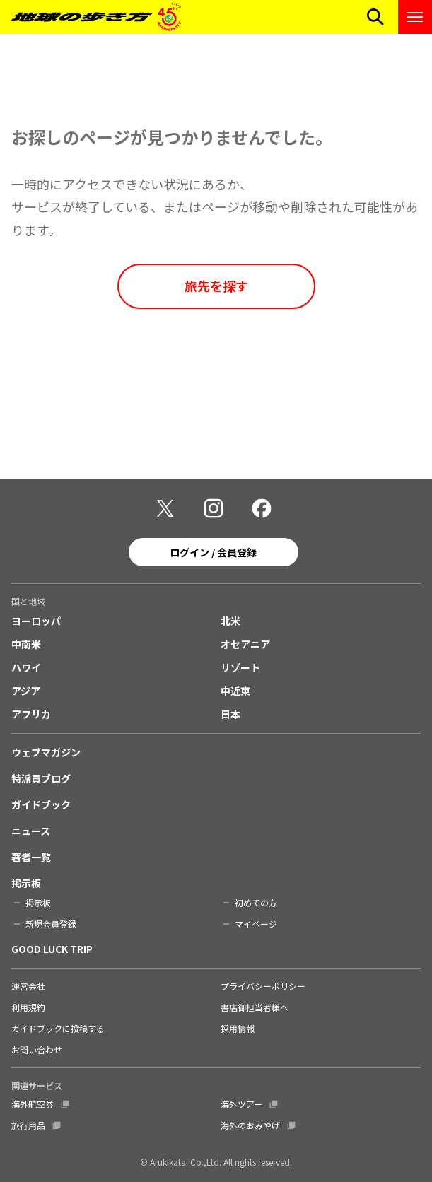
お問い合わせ (36, 1049)
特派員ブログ (41, 778)
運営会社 (28, 986)
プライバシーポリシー (263, 986)
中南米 (26, 644)
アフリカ (31, 714)
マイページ (256, 924)
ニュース (30, 831)
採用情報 (238, 1028)
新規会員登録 (50, 924)
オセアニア (245, 644)
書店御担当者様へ (254, 1007)
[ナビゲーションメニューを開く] (415, 17)
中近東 (235, 691)
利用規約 (28, 1007)
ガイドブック (41, 804)
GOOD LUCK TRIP (52, 949)
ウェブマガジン (46, 752)
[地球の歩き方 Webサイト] (96, 17)
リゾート (240, 667)
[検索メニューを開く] (375, 17)
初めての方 (256, 902)
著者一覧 (31, 857)
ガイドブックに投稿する (58, 1028)
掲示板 (26, 883)
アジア (25, 691)
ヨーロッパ (36, 621)
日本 (230, 714)
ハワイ (26, 667)
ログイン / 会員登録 (213, 552)
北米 (230, 621)
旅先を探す (216, 285)
